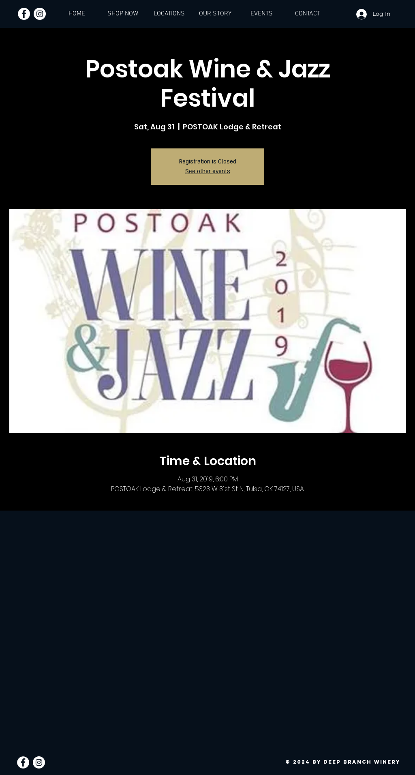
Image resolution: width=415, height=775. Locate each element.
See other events (207, 171)
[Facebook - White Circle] (24, 14)
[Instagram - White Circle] (40, 14)
